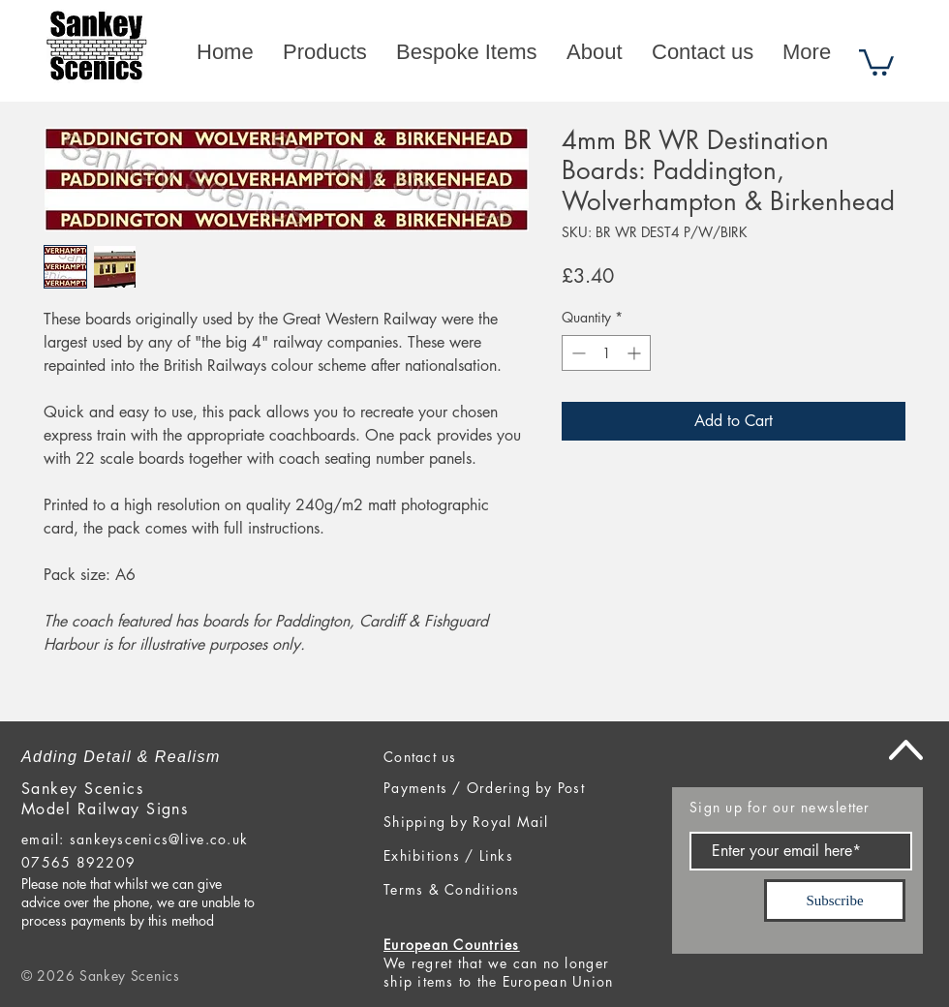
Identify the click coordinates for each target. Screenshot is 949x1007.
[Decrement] (577, 353)
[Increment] (636, 353)
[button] (876, 61)
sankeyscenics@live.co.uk (159, 839)
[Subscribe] (834, 900)
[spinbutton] (606, 353)
